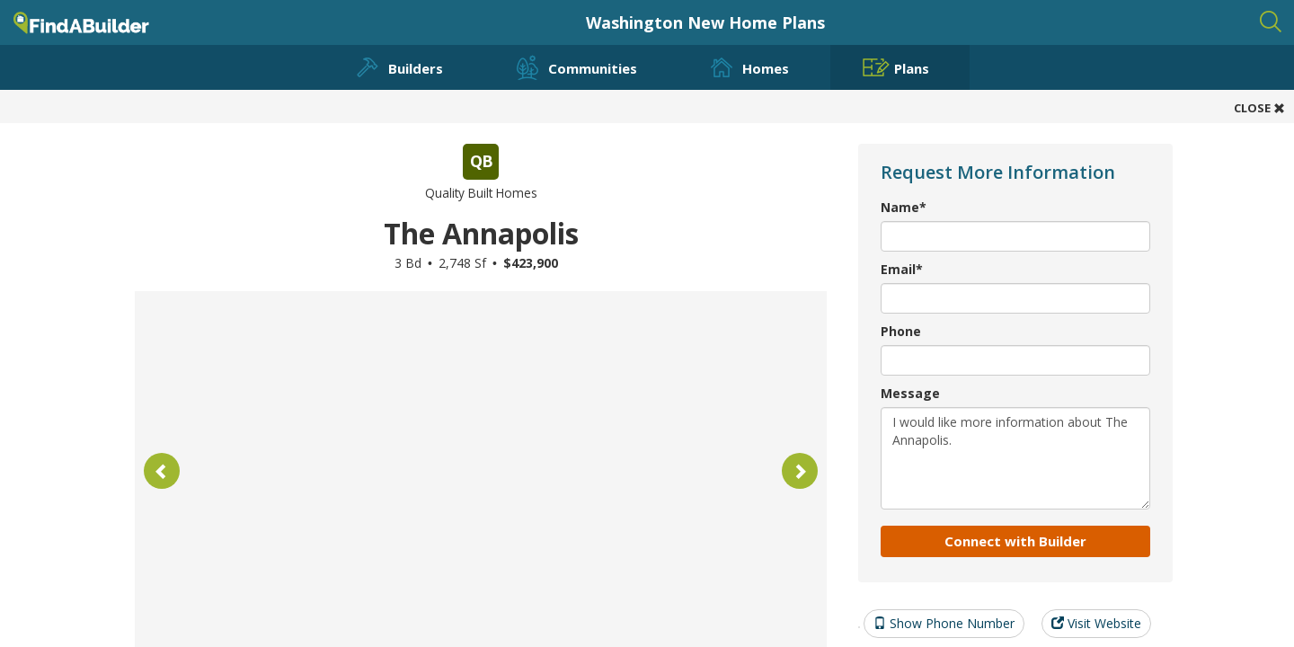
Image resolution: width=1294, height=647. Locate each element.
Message (910, 393)
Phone (901, 331)
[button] (162, 471)
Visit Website (1096, 623)
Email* (902, 269)
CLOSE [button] (1259, 108)
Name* (903, 207)
